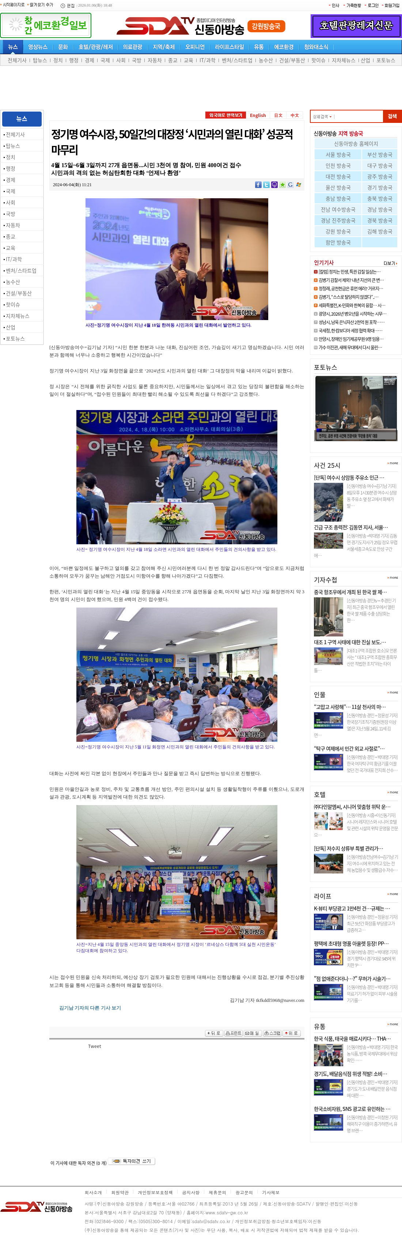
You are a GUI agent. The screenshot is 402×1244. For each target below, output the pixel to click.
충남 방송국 (338, 198)
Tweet (94, 1046)
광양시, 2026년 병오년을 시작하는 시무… (352, 314)
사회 (121, 60)
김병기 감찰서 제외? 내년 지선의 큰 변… (351, 280)
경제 (89, 60)
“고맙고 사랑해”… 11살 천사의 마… (350, 706)
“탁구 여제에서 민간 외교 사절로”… (349, 748)
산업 (365, 60)
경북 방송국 (379, 220)
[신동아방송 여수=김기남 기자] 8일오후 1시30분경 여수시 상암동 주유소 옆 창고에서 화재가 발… (372, 496)
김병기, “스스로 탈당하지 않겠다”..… (348, 297)
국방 (136, 60)
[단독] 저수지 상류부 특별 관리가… (348, 848)
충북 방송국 (379, 198)
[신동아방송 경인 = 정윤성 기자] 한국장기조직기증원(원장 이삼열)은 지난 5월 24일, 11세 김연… (356, 725)
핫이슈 (318, 60)
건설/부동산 (292, 60)
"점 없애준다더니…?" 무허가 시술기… (352, 978)
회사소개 (93, 1192)
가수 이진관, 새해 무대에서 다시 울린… (350, 347)
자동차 (155, 60)
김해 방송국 (379, 231)
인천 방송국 (338, 165)
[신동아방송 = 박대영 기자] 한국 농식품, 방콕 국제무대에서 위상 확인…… (372, 1054)
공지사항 (191, 1192)
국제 (105, 60)
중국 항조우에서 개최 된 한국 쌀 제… (350, 591)
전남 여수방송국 (338, 209)
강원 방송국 (338, 231)
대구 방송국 (379, 165)
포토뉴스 (385, 60)
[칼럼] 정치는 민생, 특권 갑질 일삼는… (349, 271)
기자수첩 (325, 579)
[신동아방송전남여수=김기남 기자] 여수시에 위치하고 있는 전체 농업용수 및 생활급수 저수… (372, 863)
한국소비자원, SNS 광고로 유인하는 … (352, 1108)
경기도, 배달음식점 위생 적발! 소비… (350, 1073)
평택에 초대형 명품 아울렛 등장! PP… (351, 943)
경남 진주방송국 (338, 220)
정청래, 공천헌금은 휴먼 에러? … (351, 444)
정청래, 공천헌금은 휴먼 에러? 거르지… (351, 288)
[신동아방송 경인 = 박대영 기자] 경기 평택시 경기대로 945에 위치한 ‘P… (372, 959)
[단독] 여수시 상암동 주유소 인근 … (349, 477)
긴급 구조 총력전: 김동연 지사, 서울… (351, 527)
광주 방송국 (379, 176)
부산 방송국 (379, 154)
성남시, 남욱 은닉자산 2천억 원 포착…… (351, 322)
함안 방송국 (338, 242)
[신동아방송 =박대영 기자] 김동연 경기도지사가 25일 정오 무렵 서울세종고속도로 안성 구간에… (355, 546)
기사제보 (271, 1192)
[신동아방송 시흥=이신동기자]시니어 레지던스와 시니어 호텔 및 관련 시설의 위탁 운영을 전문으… (356, 825)
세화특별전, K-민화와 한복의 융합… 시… (352, 305)
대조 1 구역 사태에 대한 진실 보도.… (350, 642)
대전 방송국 (338, 176)
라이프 (322, 896)
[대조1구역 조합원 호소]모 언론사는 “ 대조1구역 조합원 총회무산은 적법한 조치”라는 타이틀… (355, 660)
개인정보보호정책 (155, 1192)
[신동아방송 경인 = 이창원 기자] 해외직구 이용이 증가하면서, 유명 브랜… (372, 1124)
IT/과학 (208, 60)
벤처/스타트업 (237, 60)
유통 (320, 1026)
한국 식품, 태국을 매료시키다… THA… (352, 1038)
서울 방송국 (338, 154)
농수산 (266, 60)
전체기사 (17, 60)
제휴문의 (217, 1192)
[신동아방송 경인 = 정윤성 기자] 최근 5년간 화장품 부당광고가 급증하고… (372, 923)
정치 (58, 60)
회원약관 (120, 1192)
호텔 (320, 794)
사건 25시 (327, 465)
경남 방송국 (379, 209)
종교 (173, 60)
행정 (74, 60)
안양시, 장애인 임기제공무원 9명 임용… (351, 339)
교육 (188, 60)
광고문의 (244, 1192)
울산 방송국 (338, 187)
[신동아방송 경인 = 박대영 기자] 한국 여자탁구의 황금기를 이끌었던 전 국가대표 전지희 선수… (372, 764)
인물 (320, 694)
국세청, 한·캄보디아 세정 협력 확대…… (350, 330)
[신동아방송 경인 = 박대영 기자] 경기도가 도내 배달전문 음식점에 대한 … (372, 1089)
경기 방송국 (379, 187)
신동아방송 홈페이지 (356, 143)
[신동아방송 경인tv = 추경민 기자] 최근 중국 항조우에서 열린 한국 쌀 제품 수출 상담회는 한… (371, 610)
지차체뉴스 (344, 60)
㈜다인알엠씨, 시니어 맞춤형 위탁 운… (352, 806)
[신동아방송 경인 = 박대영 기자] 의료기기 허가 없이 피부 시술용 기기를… (372, 994)
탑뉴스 (40, 60)
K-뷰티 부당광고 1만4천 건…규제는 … (352, 908)
